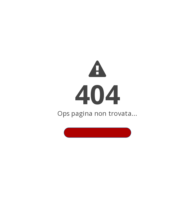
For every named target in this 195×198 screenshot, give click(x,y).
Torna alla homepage (97, 132)
